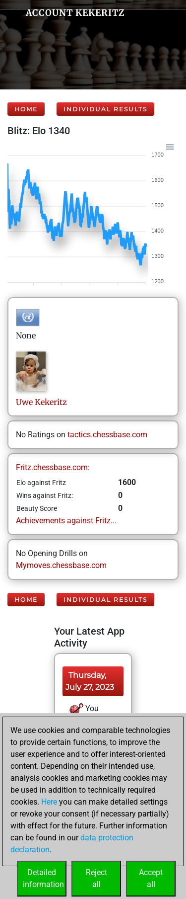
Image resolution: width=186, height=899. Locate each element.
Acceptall (151, 878)
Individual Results (105, 109)
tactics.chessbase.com (107, 434)
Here (49, 802)
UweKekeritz (41, 402)
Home (26, 109)
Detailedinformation (43, 878)
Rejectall (96, 878)
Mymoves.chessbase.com (61, 565)
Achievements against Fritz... (66, 520)
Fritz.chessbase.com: (53, 467)
